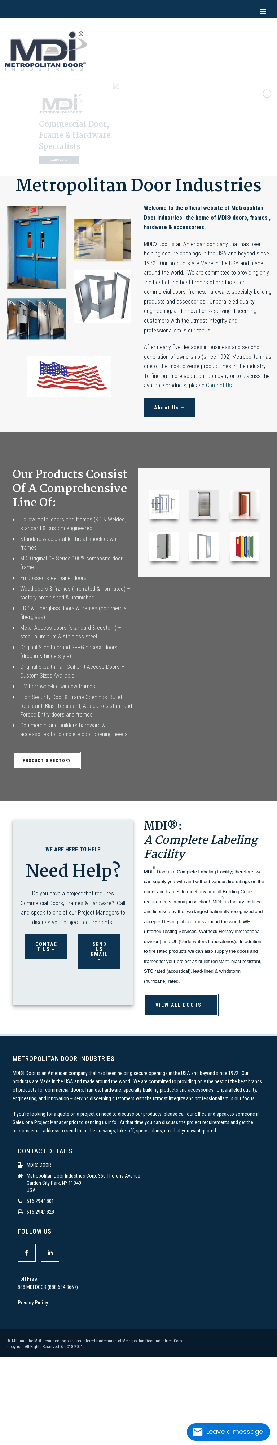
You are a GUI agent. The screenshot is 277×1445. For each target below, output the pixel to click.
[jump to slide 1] (116, 167)
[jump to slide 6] (156, 167)
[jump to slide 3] (132, 167)
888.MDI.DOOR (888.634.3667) (48, 1287)
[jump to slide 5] (148, 167)
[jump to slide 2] (124, 167)
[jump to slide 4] (140, 167)
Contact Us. (219, 385)
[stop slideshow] (163, 167)
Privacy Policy (33, 1303)
